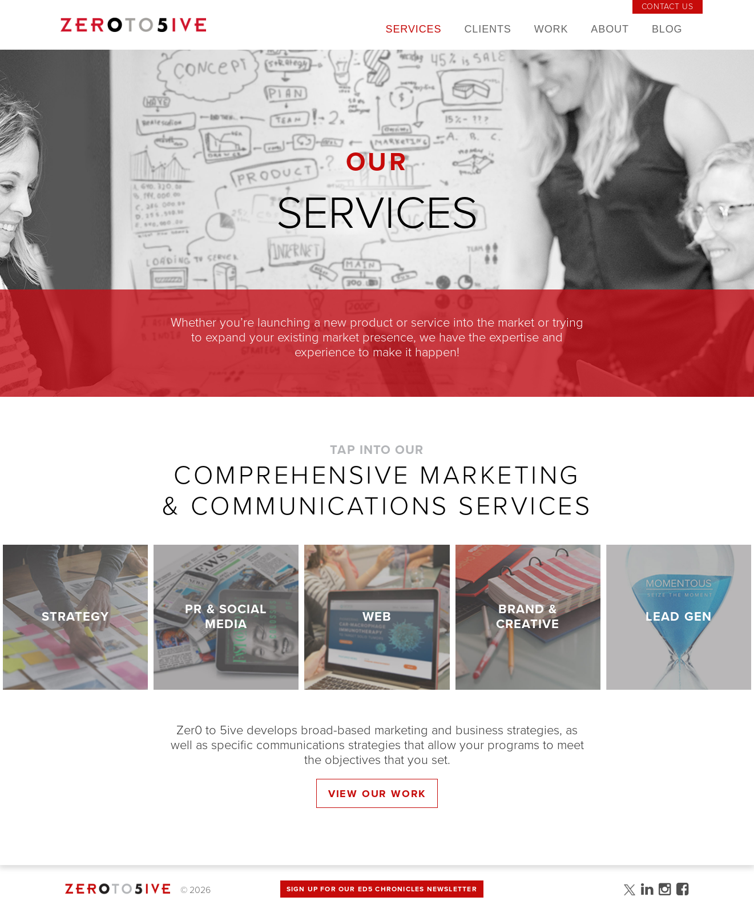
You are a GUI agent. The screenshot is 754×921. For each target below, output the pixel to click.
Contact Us (667, 6)
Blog (667, 29)
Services (414, 29)
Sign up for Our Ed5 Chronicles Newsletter (382, 889)
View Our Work (377, 793)
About (610, 29)
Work (551, 29)
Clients (487, 29)
